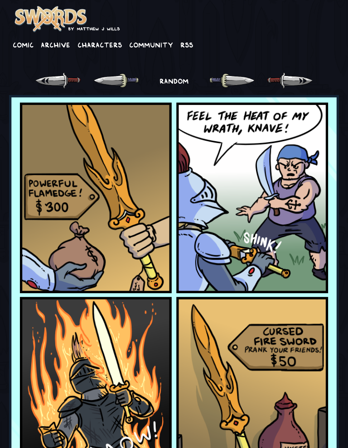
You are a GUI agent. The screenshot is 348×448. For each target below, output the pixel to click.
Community (151, 44)
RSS (186, 44)
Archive (55, 44)
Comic (23, 44)
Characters (99, 44)
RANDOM (174, 80)
